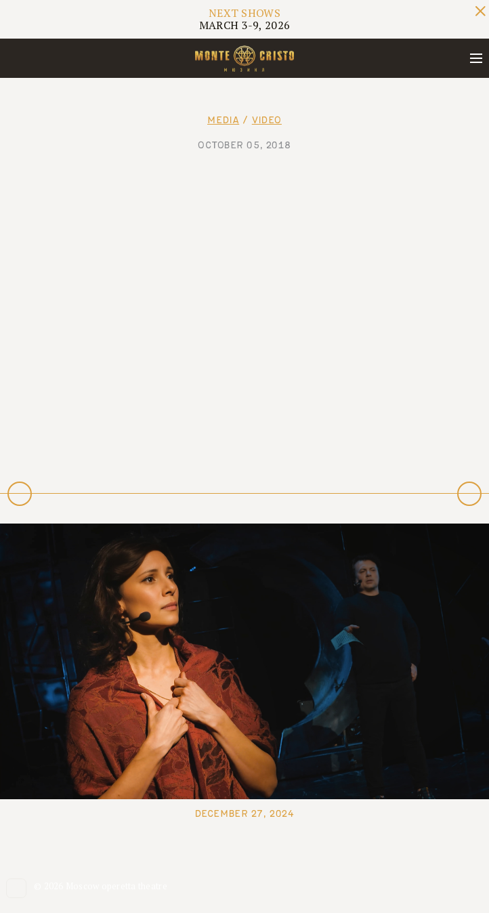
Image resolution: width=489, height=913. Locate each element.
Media (223, 120)
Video (267, 120)
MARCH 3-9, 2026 (245, 19)
